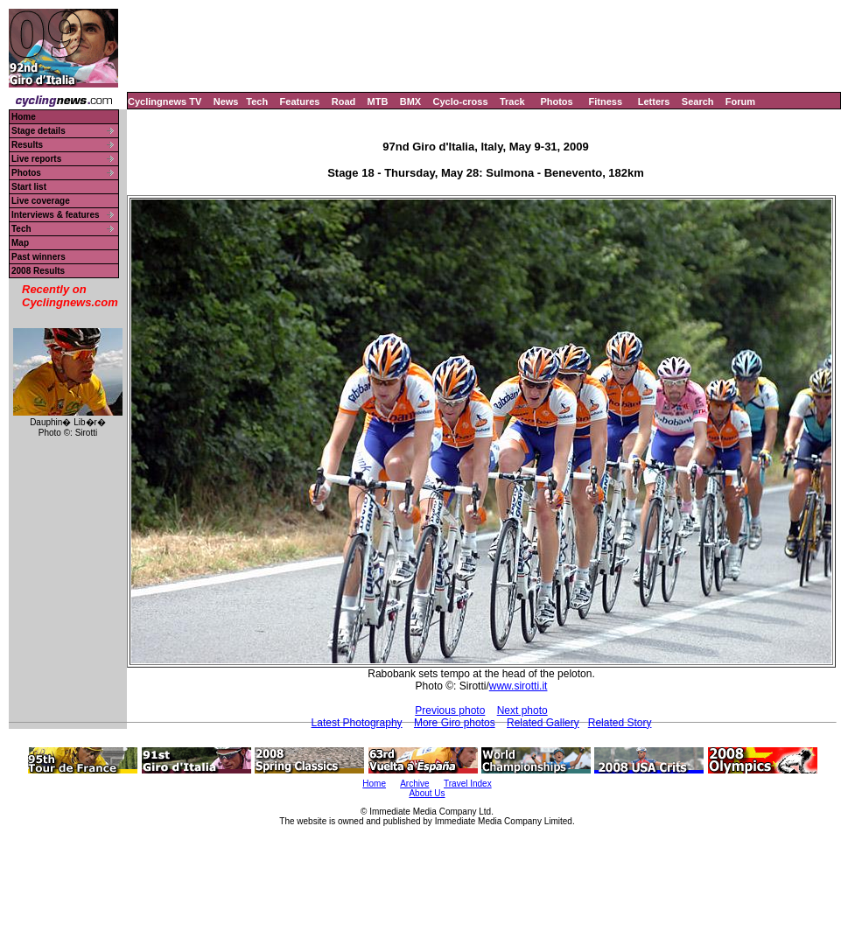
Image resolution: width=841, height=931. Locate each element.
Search (698, 101)
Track (512, 101)
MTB (378, 101)
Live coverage (40, 201)
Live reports (36, 159)
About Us (427, 793)
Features (300, 101)
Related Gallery (543, 723)
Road (344, 101)
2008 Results (38, 271)
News (226, 101)
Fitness (605, 101)
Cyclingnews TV (164, 101)
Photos (556, 101)
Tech (257, 101)
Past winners (38, 257)
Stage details (38, 131)
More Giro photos (454, 723)
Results (27, 145)
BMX (410, 101)
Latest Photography (357, 723)
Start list (28, 187)
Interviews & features (55, 215)
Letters (654, 101)
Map (20, 243)
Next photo (522, 710)
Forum (740, 101)
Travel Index (468, 783)
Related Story (620, 723)
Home (23, 117)
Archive (414, 783)
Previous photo (450, 710)
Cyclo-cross (460, 101)
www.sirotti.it (518, 686)
